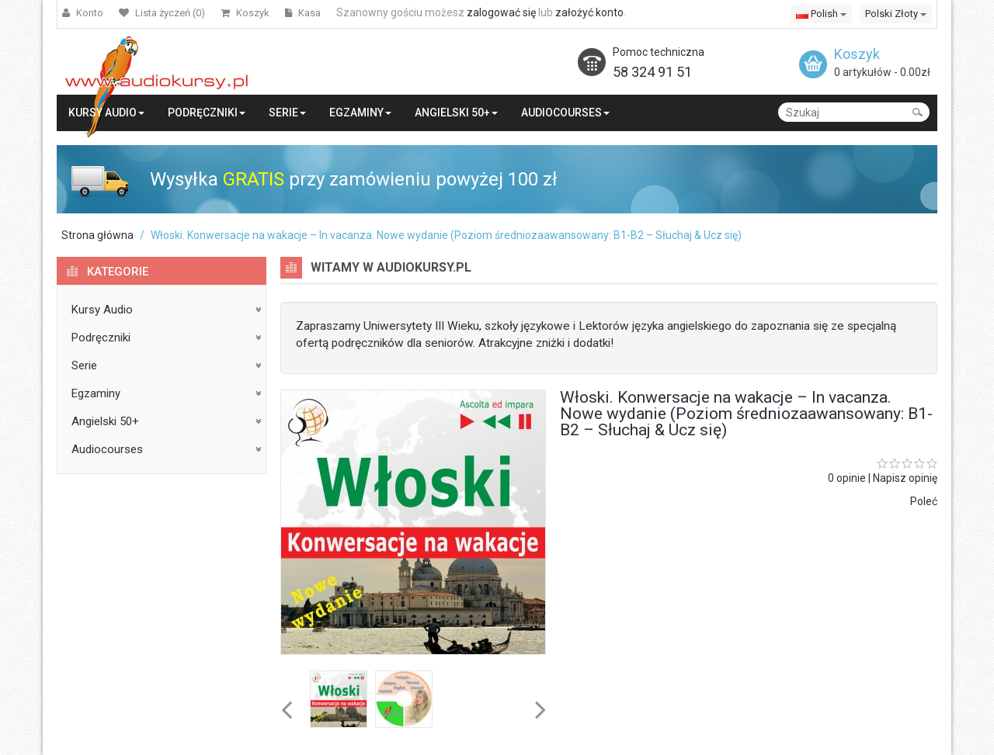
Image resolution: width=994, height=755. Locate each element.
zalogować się (501, 12)
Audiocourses (107, 449)
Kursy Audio (102, 310)
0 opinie (847, 478)
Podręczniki (100, 338)
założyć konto (589, 12)
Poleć (923, 501)
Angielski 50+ (105, 421)
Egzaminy (95, 393)
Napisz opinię (905, 478)
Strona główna (97, 235)
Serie (84, 365)
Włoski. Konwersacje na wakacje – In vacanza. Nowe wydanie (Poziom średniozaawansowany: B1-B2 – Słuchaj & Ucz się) (446, 235)
